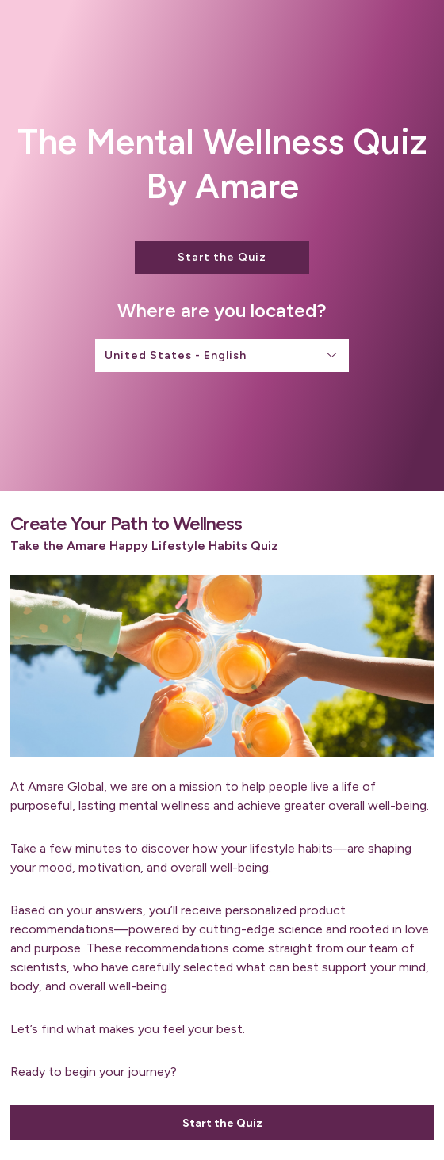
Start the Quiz (222, 257)
